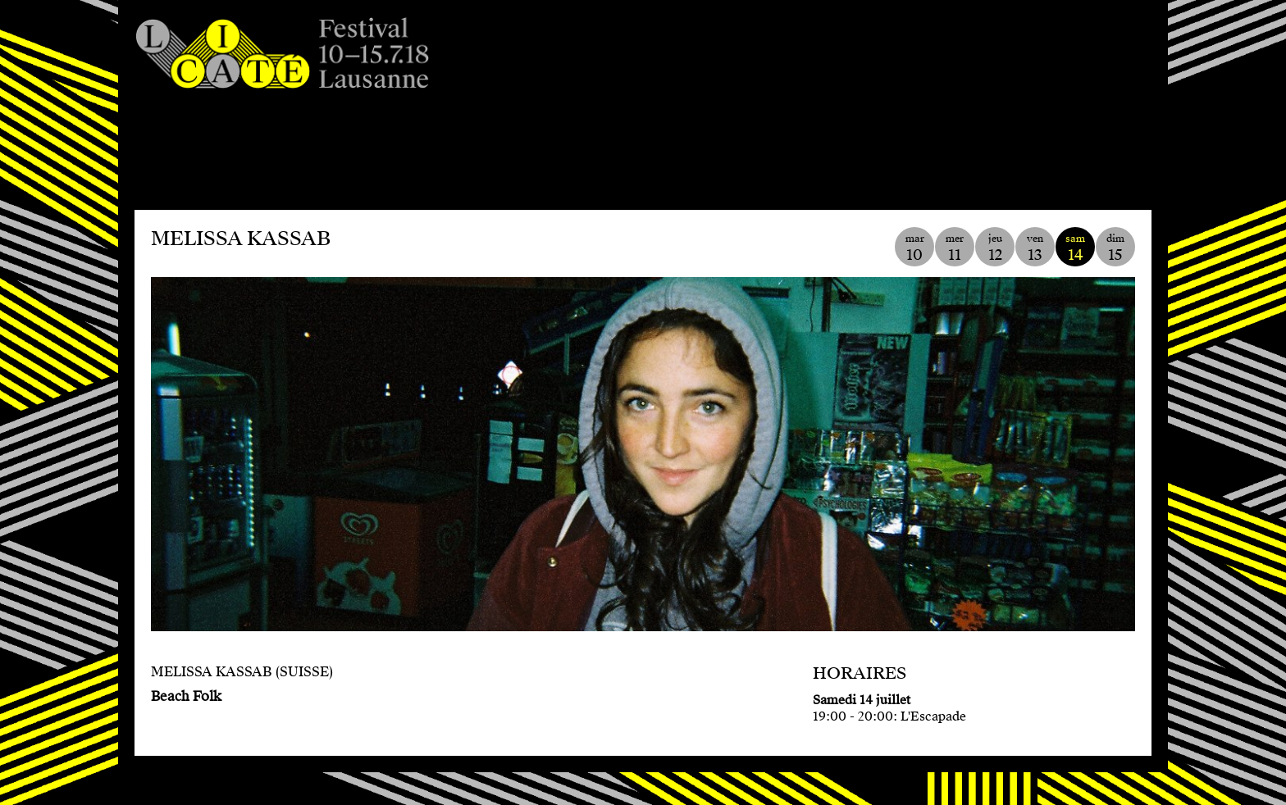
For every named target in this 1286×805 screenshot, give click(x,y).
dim (1115, 248)
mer (954, 248)
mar (914, 248)
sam (1075, 248)
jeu (994, 248)
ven (1035, 248)
